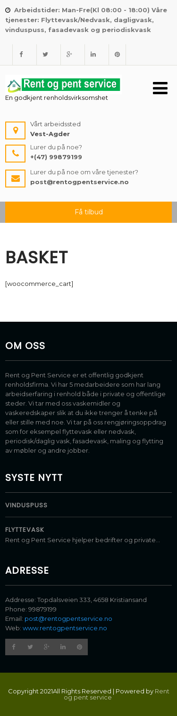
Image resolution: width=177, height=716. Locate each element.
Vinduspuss (26, 505)
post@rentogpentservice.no (68, 618)
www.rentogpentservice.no (65, 628)
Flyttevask (24, 529)
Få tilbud (89, 212)
